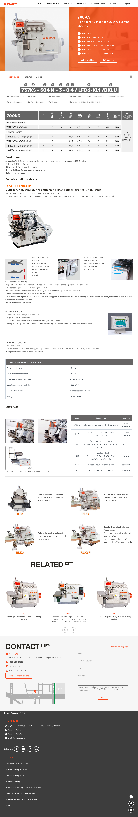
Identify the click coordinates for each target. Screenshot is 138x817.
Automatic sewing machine (17, 764)
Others (8, 805)
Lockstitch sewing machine (17, 781)
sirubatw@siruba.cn (17, 670)
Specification (14, 76)
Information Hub (52, 3)
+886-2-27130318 (16, 666)
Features (28, 76)
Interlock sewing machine (16, 775)
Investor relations (98, 3)
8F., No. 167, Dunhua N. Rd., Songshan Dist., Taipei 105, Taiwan (35, 661)
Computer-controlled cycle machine (20, 793)
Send (103, 697)
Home (6, 713)
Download (81, 3)
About (37, 3)
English (128, 3)
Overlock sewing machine (16, 769)
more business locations (19, 676)
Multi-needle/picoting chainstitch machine (23, 787)
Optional (40, 76)
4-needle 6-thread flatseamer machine (21, 799)
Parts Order (115, 3)
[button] (65, 630)
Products (67, 3)
